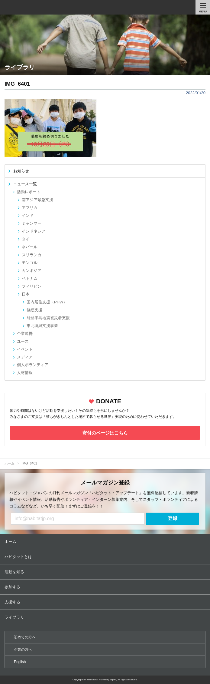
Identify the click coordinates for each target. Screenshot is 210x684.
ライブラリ (106, 617)
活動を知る (106, 572)
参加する (106, 587)
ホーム (106, 541)
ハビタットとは (106, 556)
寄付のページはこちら (105, 432)
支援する (106, 602)
